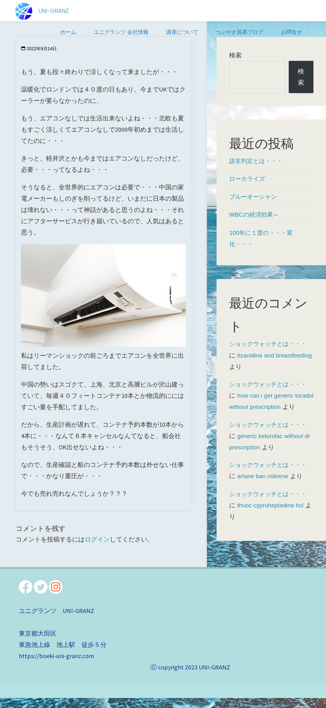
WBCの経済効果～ (255, 214)
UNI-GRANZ (54, 11)
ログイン (97, 539)
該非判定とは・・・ (257, 160)
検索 (235, 55)
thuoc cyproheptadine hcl (272, 515)
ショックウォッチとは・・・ (270, 343)
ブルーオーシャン (254, 196)
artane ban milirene (264, 486)
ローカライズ (248, 178)
